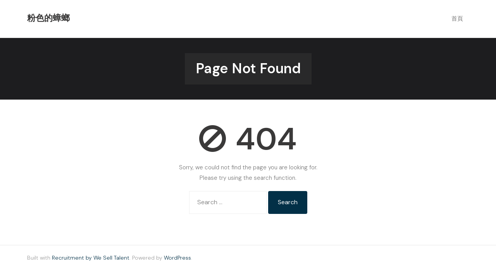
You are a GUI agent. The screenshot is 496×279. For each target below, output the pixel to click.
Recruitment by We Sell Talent (90, 257)
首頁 (457, 18)
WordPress (177, 257)
